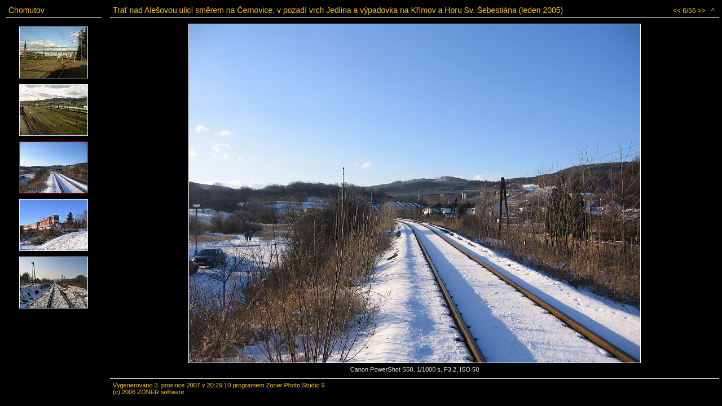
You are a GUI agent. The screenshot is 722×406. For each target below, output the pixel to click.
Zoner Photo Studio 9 (295, 385)
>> (702, 11)
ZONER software (160, 392)
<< (677, 11)
